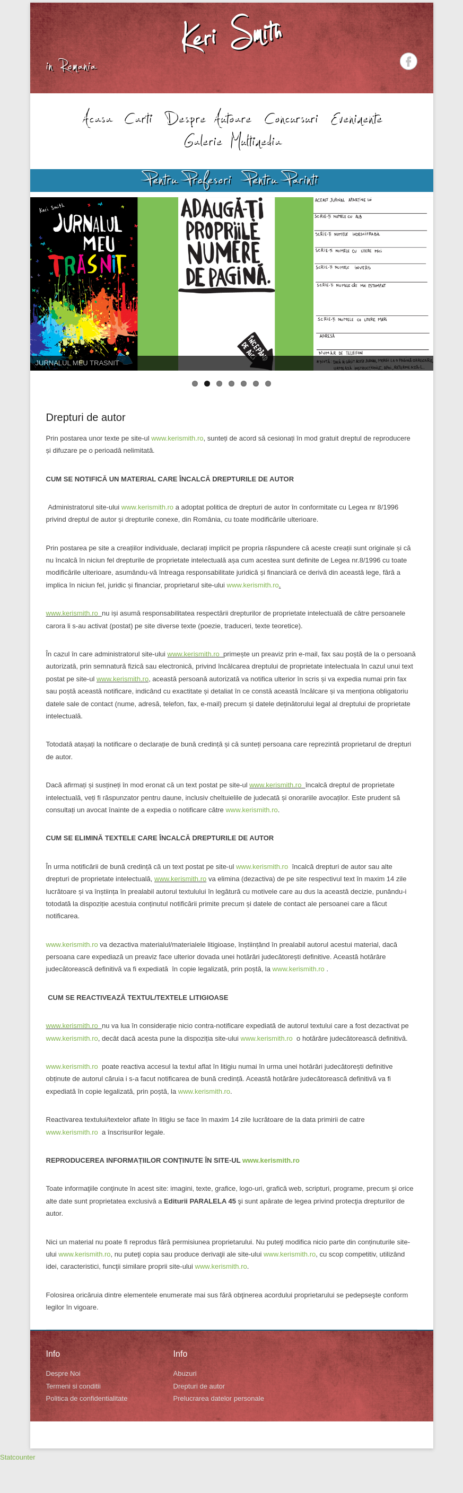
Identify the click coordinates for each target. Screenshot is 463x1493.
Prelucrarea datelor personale (218, 1398)
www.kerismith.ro (177, 438)
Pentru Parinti (281, 179)
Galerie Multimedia (232, 140)
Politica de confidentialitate (87, 1398)
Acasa (96, 117)
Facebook (408, 61)
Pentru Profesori (188, 179)
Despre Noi (63, 1373)
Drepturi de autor (86, 417)
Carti (138, 117)
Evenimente (356, 117)
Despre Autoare (207, 117)
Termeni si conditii (73, 1386)
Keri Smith (231, 35)
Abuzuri (185, 1373)
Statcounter (18, 1457)
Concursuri (291, 117)
